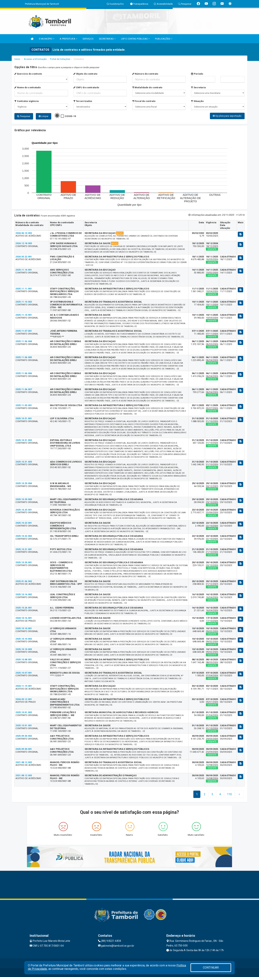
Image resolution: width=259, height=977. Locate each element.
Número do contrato (145, 73)
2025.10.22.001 (23, 522)
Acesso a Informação (35, 59)
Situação (197, 101)
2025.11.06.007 (23, 389)
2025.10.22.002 (23, 536)
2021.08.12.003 (23, 775)
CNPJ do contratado (86, 87)
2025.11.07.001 (23, 331)
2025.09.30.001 (23, 749)
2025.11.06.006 (23, 373)
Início (17, 59)
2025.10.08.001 (23, 659)
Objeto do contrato (85, 73)
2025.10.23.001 (23, 509)
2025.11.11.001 (23, 288)
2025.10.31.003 (23, 461)
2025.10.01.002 (23, 712)
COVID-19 (70, 116)
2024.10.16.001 (23, 617)
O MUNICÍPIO (46, 38)
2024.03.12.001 (23, 699)
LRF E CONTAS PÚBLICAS (135, 38)
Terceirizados (82, 101)
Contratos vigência (26, 101)
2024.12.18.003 (23, 243)
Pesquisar (23, 116)
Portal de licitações (60, 59)
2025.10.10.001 (23, 628)
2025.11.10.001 (23, 315)
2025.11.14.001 (23, 269)
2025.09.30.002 (23, 735)
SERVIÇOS (88, 38)
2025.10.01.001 (23, 725)
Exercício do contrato (28, 73)
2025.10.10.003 (23, 649)
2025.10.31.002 (23, 440)
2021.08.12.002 (23, 762)
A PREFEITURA (68, 38)
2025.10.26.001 (23, 607)
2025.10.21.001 (23, 549)
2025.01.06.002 (23, 581)
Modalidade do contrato (147, 87)
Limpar (44, 116)
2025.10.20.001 (23, 562)
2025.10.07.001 (23, 672)
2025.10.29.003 (23, 499)
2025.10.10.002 (23, 638)
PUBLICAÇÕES (163, 38)
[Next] (229, 794)
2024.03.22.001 (23, 256)
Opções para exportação (227, 116)
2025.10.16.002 (23, 594)
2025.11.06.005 (23, 357)
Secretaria (198, 87)
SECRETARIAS (107, 38)
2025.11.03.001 (23, 405)
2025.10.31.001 (23, 418)
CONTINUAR (211, 967)
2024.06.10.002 (23, 233)
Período (197, 73)
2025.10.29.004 (23, 483)
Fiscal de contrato (143, 101)
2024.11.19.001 (23, 685)
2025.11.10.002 (23, 301)
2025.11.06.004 (23, 341)
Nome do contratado (27, 87)
